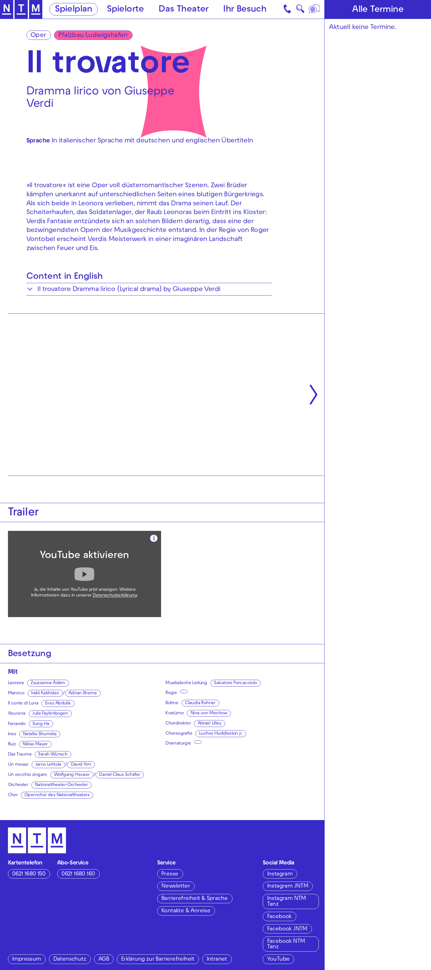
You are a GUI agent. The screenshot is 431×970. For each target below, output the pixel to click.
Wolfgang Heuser (72, 775)
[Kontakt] (287, 9)
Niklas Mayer (35, 744)
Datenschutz (69, 959)
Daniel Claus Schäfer (119, 775)
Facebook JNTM (287, 929)
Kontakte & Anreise (185, 911)
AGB (103, 959)
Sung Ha (40, 724)
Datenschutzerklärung (115, 595)
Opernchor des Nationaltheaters (56, 795)
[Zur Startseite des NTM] (21, 9)
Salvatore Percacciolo (235, 683)
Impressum (26, 959)
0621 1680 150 (28, 874)
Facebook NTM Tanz (286, 944)
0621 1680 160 (78, 874)
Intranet (217, 959)
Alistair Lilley (209, 723)
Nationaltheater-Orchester (61, 785)
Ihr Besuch (244, 9)
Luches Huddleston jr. (220, 734)
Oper (38, 36)
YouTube (278, 959)
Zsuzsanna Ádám (48, 683)
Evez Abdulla (58, 703)
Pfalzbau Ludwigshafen (93, 36)
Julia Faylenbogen (50, 714)
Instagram (280, 874)
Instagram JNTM (287, 886)
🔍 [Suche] (300, 10)
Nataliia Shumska (39, 734)
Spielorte (125, 9)
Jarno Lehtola (48, 765)
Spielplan (73, 9)
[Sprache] (314, 9)
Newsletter (175, 886)
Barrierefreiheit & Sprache (194, 898)
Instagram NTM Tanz (286, 901)
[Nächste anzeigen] (313, 394)
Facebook (279, 916)
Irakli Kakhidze (45, 693)
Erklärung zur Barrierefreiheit (157, 959)
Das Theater (183, 9)
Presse (169, 874)
